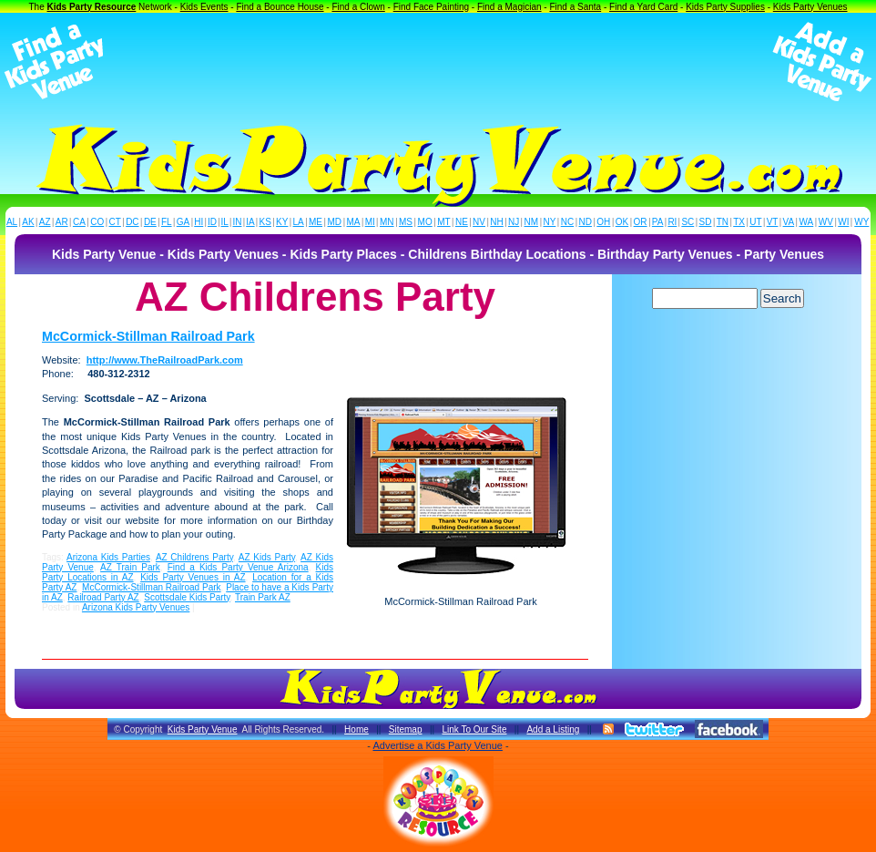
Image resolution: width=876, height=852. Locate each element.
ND (585, 222)
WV (826, 222)
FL (166, 222)
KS (265, 222)
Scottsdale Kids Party (186, 597)
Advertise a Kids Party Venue (437, 745)
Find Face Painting (431, 7)
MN (387, 222)
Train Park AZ (262, 597)
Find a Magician (509, 7)
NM (532, 222)
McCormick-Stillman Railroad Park (148, 336)
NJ (513, 222)
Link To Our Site (474, 729)
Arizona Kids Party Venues (135, 607)
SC (687, 222)
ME (315, 222)
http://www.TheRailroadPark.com (165, 359)
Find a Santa (575, 7)
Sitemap (406, 729)
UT (755, 222)
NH (496, 222)
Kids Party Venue (203, 729)
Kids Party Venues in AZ (192, 577)
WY (861, 222)
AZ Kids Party (267, 557)
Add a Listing (552, 729)
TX (739, 222)
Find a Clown (357, 7)
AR (62, 222)
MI (370, 222)
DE (150, 222)
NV (479, 222)
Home (356, 729)
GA (183, 222)
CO (97, 222)
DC (132, 222)
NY (549, 222)
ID (212, 222)
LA (298, 222)
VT (773, 222)
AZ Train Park (130, 567)
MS (406, 222)
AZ (45, 222)
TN (722, 222)
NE (461, 222)
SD (705, 222)
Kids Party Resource (92, 7)
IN (236, 222)
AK (28, 222)
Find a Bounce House (279, 7)
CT (115, 222)
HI (198, 222)
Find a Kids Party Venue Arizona (238, 567)
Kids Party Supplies (725, 7)
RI (672, 222)
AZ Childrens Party (194, 557)
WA (807, 222)
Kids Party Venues (810, 7)
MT (443, 222)
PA (658, 222)
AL (11, 222)
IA (250, 222)
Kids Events (204, 7)
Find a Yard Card (643, 7)
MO (425, 222)
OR (640, 222)
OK (622, 222)
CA (79, 222)
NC (567, 222)
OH (603, 222)
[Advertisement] (438, 62)
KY (282, 222)
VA (789, 222)
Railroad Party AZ (102, 597)
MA (354, 222)
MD (335, 222)
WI (843, 222)
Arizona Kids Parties (108, 557)
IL (225, 222)
